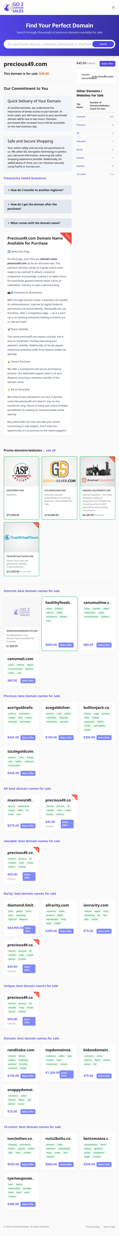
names (87, 1064)
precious (12, 713)
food (48, 620)
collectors (29, 761)
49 (78, 133)
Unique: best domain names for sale (31, 986)
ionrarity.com (96, 905)
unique (68, 810)
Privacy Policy (93, 1226)
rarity (59, 810)
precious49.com (25, 64)
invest (11, 814)
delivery (63, 616)
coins (59, 713)
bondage (27, 1188)
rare (105, 915)
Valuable (81, 141)
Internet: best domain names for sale (32, 591)
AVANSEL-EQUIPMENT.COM (97, 490)
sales (70, 1056)
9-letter (57, 923)
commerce (51, 911)
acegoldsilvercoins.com (66, 707)
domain (49, 814)
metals (29, 717)
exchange (12, 721)
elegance (23, 919)
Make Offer (107, 63)
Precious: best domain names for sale (32, 696)
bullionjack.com (98, 707)
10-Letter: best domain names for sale (32, 1127)
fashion (11, 1148)
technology (89, 915)
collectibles (51, 717)
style (10, 1152)
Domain (81, 166)
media (101, 612)
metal (48, 1152)
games (87, 1152)
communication (91, 616)
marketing (23, 1060)
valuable (50, 810)
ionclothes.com (21, 1138)
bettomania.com (99, 1138)
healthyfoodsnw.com (64, 602)
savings (30, 757)
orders (11, 673)
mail (19, 673)
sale (29, 1100)
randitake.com (20, 1049)
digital (106, 608)
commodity (25, 721)
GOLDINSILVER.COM (54, 490)
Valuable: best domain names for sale (32, 841)
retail (20, 717)
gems (10, 915)
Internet (81, 116)
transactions (89, 612)
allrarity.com (57, 905)
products (59, 608)
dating (19, 1184)
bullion (68, 713)
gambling (98, 1148)
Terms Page (109, 1226)
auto (66, 1152)
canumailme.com (99, 602)
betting (87, 1148)
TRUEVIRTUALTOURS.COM (20, 556)
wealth (87, 729)
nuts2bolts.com (59, 1138)
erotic (26, 1192)
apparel (21, 1148)
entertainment (90, 1144)
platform (105, 616)
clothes (31, 1148)
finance (87, 713)
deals (48, 923)
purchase (64, 721)
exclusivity (21, 915)
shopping (12, 1144)
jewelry (19, 911)
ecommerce (51, 616)
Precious (81, 124)
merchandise (52, 919)
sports (103, 1144)
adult (10, 1184)
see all (50, 450)
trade (96, 713)
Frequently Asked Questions (25, 178)
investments (23, 806)
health (59, 612)
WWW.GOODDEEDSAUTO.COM (21, 630)
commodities (99, 725)
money (11, 810)
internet (49, 612)
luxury (28, 911)
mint (10, 761)
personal (12, 1064)
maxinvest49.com (23, 800)
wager (87, 1156)
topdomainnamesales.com (70, 1049)
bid (94, 1064)
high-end (12, 919)
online (49, 608)
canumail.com (20, 658)
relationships (14, 1188)
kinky (18, 1192)
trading (11, 717)
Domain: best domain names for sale (31, 1038)
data (86, 919)
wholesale (50, 1148)
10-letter (60, 814)
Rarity (80, 149)
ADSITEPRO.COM (15, 490)
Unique (80, 157)
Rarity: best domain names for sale (30, 893)
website (11, 1060)
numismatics (14, 765)
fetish (10, 1192)
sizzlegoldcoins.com (25, 751)
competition (98, 1152)
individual (12, 1068)
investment (89, 721)
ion (98, 915)
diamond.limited (22, 905)
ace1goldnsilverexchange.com (35, 707)
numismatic (51, 721)
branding (23, 1064)
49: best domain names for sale (27, 788)
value (86, 717)
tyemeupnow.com (24, 1178)
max (19, 814)
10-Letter (81, 174)
